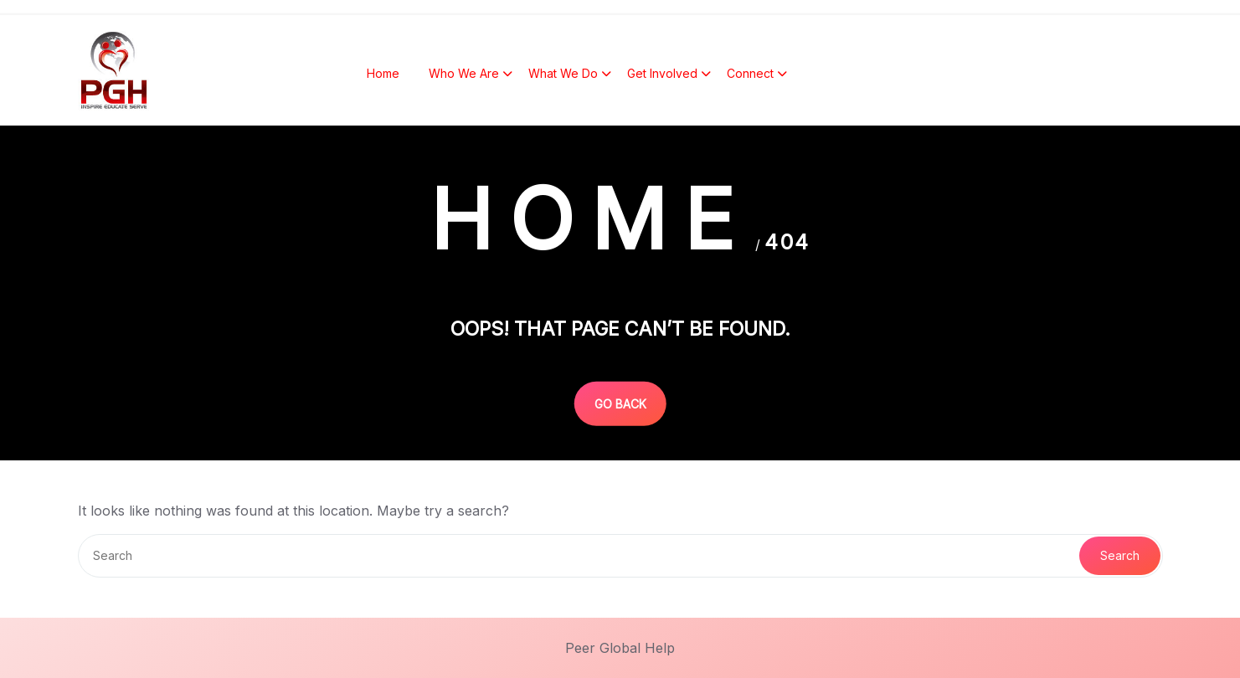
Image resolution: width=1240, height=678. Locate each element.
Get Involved (662, 75)
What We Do (563, 75)
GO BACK (620, 403)
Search (1120, 555)
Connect (750, 75)
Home (383, 75)
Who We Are (464, 75)
